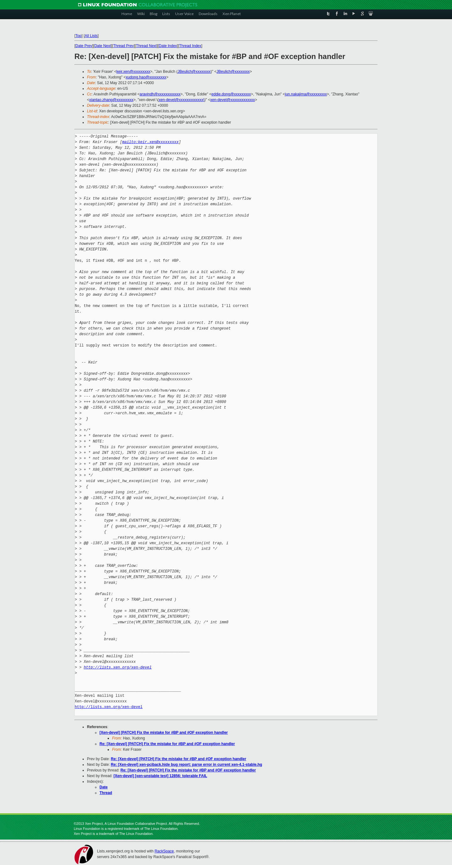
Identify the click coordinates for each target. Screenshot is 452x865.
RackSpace (164, 851)
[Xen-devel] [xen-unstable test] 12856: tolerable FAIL (160, 776)
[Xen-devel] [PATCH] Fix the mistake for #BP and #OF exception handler (164, 732)
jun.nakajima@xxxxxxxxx (306, 94)
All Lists (91, 36)
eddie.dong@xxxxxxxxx (231, 94)
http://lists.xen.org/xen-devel (118, 667)
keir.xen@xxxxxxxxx (133, 71)
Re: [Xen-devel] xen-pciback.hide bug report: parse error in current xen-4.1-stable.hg (186, 764)
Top (78, 36)
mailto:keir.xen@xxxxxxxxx (150, 142)
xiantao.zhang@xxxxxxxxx (111, 100)
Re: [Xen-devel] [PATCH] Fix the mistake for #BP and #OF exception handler (167, 744)
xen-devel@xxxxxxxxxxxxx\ (182, 100)
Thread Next (146, 46)
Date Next (102, 46)
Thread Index (190, 46)
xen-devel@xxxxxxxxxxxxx (232, 100)
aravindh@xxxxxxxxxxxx (160, 94)
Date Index (168, 46)
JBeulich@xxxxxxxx (194, 71)
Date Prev (83, 46)
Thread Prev (123, 46)
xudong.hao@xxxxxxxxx (146, 77)
